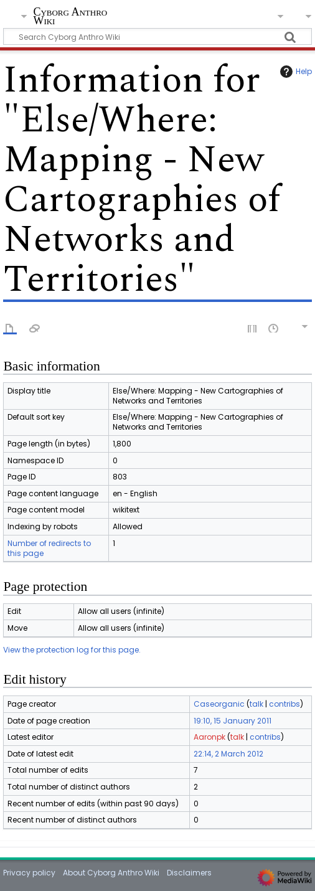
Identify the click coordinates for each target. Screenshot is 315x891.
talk (256, 704)
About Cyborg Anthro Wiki (111, 872)
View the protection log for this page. (72, 649)
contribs (284, 704)
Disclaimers (189, 872)
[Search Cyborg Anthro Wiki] (157, 36)
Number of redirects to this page (49, 548)
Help (294, 71)
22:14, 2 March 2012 (228, 753)
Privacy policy (29, 872)
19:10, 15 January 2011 (232, 720)
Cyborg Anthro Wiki (70, 17)
